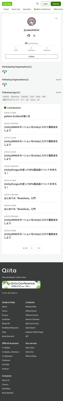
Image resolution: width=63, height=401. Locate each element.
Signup (56, 3)
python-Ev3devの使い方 (17, 116)
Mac (44, 96)
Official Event (31, 311)
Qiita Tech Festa (32, 323)
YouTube (5, 364)
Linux (33, 99)
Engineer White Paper (34, 332)
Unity (38, 96)
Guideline (6, 319)
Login (45, 3)
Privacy (5, 315)
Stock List (16, 9)
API (27, 336)
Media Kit (6, 323)
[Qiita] (7, 4)
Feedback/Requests (10, 327)
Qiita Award (30, 327)
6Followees (31, 49)
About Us (6, 380)
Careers (5, 384)
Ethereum (15, 96)
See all (58, 79)
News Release (7, 392)
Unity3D (24, 96)
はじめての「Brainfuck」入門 (20, 198)
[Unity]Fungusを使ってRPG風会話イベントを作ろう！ (30, 171)
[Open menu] (56, 18)
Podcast (5, 368)
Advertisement (8, 336)
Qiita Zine (30, 352)
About (4, 306)
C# (38, 99)
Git (27, 99)
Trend (6, 9)
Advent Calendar (32, 319)
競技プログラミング (11, 99)
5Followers (47, 49)
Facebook (6, 360)
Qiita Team (30, 347)
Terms (4, 311)
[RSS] (34, 35)
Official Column (32, 315)
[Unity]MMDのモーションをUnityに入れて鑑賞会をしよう (31, 128)
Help (4, 332)
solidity (6, 96)
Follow (31, 57)
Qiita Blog (6, 388)
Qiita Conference (42, 9)
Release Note (31, 306)
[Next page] (32, 248)
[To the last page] (39, 248)
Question (27, 9)
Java (32, 96)
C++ (22, 99)
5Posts (16, 49)
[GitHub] (29, 35)
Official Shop (31, 356)
